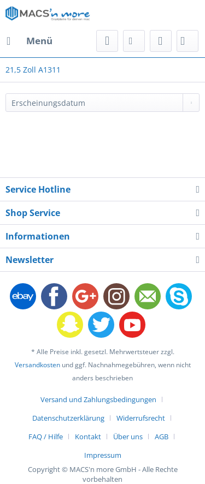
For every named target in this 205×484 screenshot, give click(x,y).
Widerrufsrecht (140, 418)
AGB (161, 436)
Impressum (102, 455)
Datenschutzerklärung (68, 418)
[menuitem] (29, 41)
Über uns (128, 436)
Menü (29, 39)
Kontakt (88, 436)
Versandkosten (37, 364)
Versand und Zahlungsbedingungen (98, 399)
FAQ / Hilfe (45, 436)
